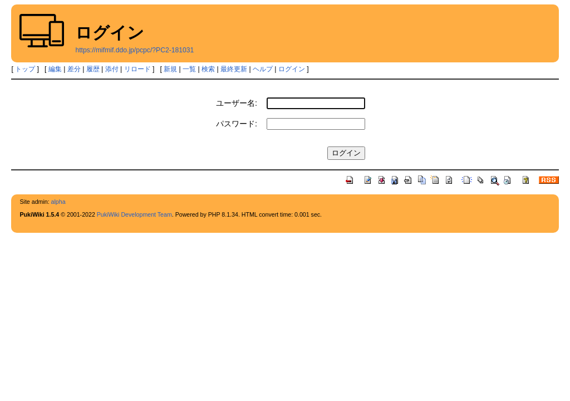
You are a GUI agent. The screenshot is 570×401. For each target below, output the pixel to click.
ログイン (291, 69)
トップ (25, 69)
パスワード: (236, 123)
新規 (170, 69)
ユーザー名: (236, 103)
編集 (55, 69)
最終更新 (233, 69)
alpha (58, 201)
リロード (137, 69)
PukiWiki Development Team (134, 214)
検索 (208, 69)
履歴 (93, 69)
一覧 (189, 69)
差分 (74, 69)
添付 (112, 69)
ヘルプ (263, 69)
